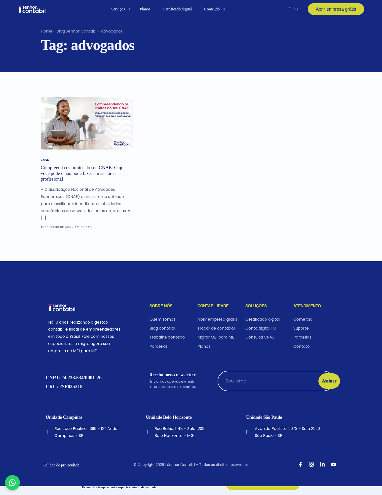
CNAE (45, 159)
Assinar (317, 389)
